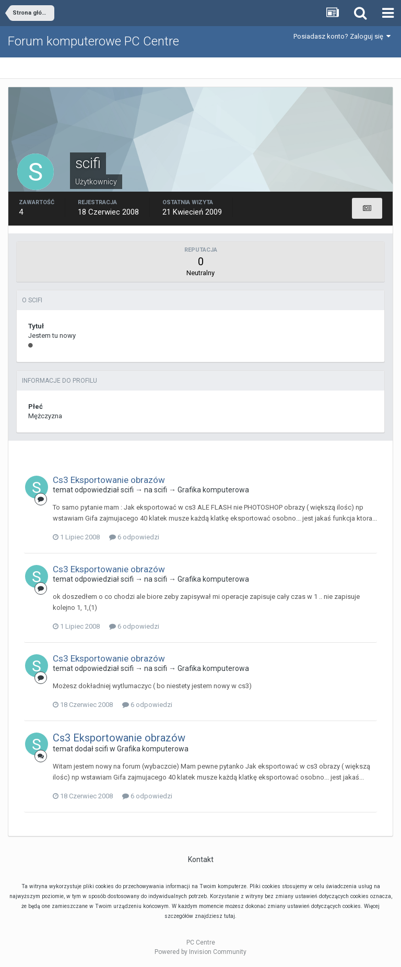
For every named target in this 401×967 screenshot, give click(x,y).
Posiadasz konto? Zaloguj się (342, 36)
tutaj (229, 916)
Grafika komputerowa (213, 490)
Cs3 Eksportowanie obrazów (109, 480)
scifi (127, 490)
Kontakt (201, 859)
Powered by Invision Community (200, 952)
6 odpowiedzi (134, 537)
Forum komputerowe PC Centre (93, 41)
